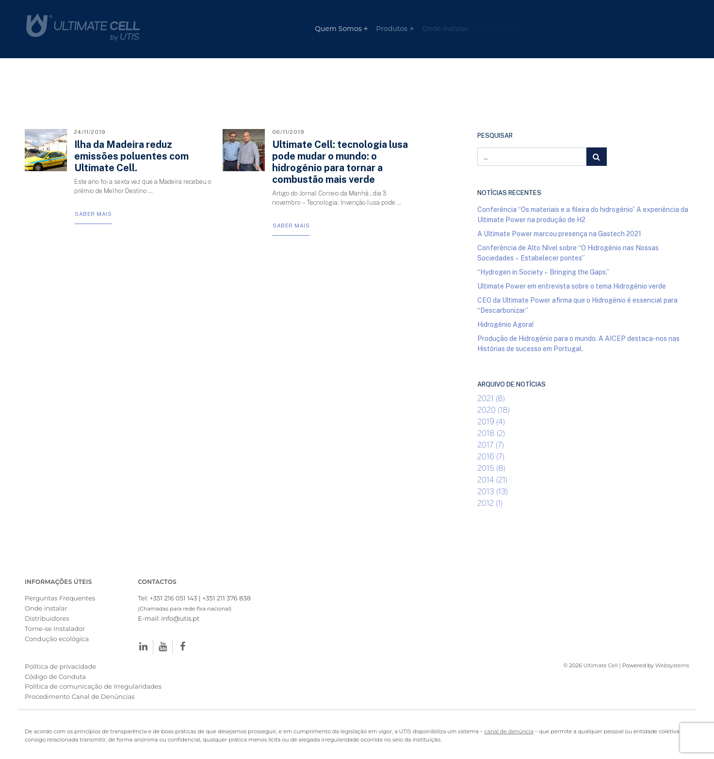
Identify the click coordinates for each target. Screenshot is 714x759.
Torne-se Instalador (55, 628)
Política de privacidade (60, 666)
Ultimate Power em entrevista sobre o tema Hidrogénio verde (571, 286)
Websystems (672, 665)
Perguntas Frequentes (60, 598)
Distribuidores (47, 618)
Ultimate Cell (601, 665)
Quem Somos (338, 28)
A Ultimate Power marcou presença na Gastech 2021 (559, 233)
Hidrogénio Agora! (505, 324)
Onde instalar (445, 28)
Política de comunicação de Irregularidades (93, 686)
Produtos (391, 28)
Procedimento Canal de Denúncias (79, 696)
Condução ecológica (57, 639)
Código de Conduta (55, 676)
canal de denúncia (508, 731)
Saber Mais (93, 213)
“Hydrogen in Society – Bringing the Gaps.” (543, 272)
